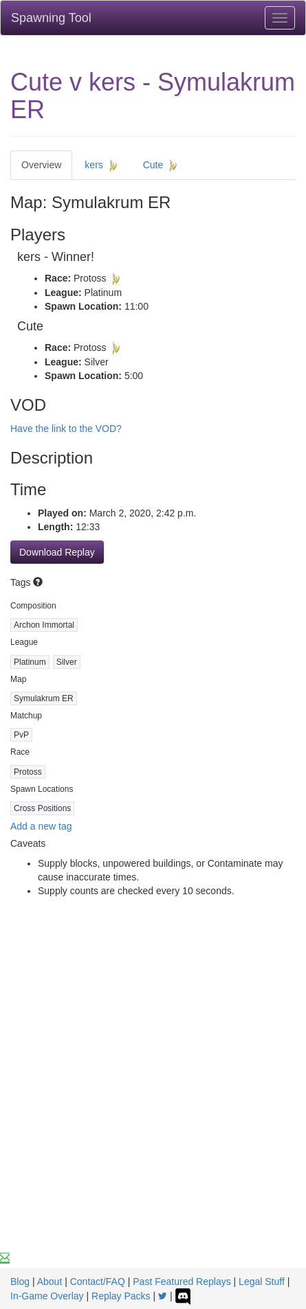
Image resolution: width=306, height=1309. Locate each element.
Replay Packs (121, 1295)
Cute (161, 165)
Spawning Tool (51, 18)
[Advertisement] (153, 1091)
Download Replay (57, 552)
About (50, 1281)
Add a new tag (41, 826)
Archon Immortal (44, 625)
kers (102, 165)
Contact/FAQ (97, 1281)
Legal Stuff (262, 1281)
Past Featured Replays (181, 1281)
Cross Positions (42, 808)
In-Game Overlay (47, 1295)
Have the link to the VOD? (66, 428)
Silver (66, 662)
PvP (21, 735)
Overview (41, 164)
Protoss (28, 772)
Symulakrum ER (44, 698)
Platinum (30, 662)
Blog (20, 1281)
